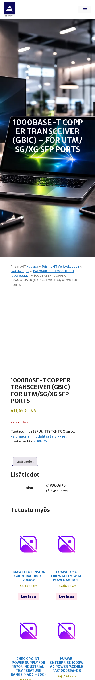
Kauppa (32, 266)
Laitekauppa (20, 271)
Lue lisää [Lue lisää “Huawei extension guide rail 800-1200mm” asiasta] (28, 596)
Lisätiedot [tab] (25, 461)
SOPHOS (40, 441)
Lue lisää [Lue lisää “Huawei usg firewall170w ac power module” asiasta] (66, 596)
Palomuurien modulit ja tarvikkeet (39, 436)
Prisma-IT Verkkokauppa (60, 266)
